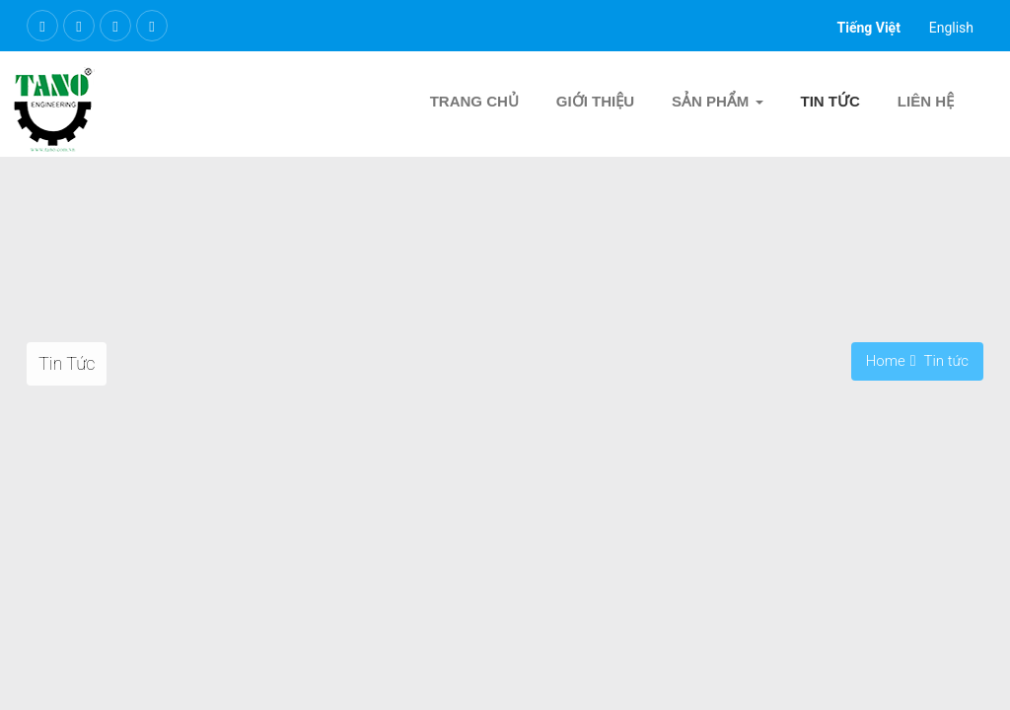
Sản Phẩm (717, 101)
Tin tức (830, 101)
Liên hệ (926, 101)
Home (885, 361)
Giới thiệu (595, 101)
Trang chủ (474, 101)
